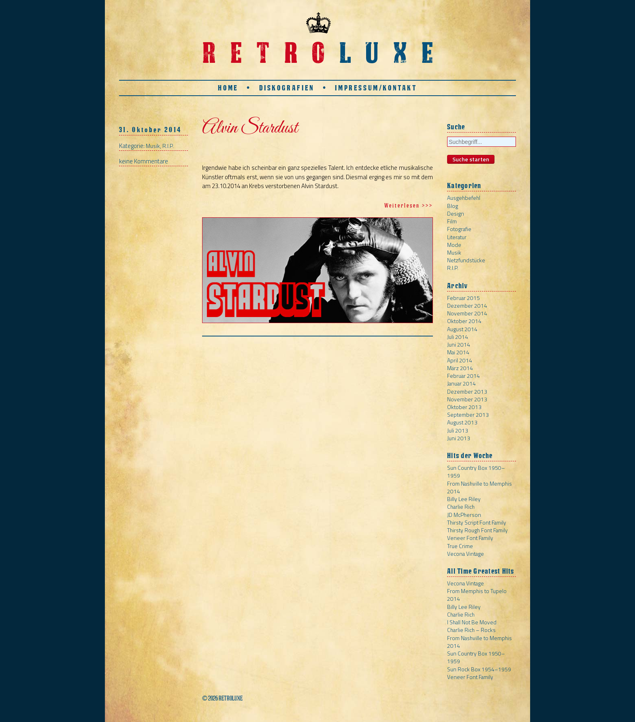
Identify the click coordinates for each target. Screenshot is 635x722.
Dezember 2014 (467, 305)
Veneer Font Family (470, 537)
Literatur (457, 237)
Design (455, 213)
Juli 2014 (457, 336)
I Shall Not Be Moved (471, 622)
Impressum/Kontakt (376, 88)
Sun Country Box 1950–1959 (476, 471)
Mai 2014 (458, 352)
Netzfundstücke (466, 260)
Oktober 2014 (464, 321)
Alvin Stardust (250, 128)
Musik (153, 145)
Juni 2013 (458, 438)
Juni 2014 (458, 344)
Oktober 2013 (464, 407)
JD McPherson (464, 514)
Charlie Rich (461, 506)
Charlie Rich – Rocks (471, 630)
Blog (452, 205)
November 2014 (467, 313)
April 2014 (459, 360)
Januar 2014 (461, 383)
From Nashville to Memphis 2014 (479, 487)
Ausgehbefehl (463, 197)
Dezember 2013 (467, 391)
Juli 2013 (457, 430)
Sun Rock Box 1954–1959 (479, 669)
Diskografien (287, 88)
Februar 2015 (463, 298)
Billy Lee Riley (464, 499)
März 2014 (460, 368)
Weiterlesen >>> (408, 205)
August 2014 (462, 329)
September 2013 (468, 414)
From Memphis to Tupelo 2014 (477, 595)
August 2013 (462, 422)
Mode (454, 244)
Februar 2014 (463, 375)
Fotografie (459, 229)
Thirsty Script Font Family (476, 522)
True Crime (460, 546)
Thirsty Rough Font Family (477, 530)
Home (228, 88)
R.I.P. (168, 145)
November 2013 (467, 399)
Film (452, 221)
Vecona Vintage (465, 553)
